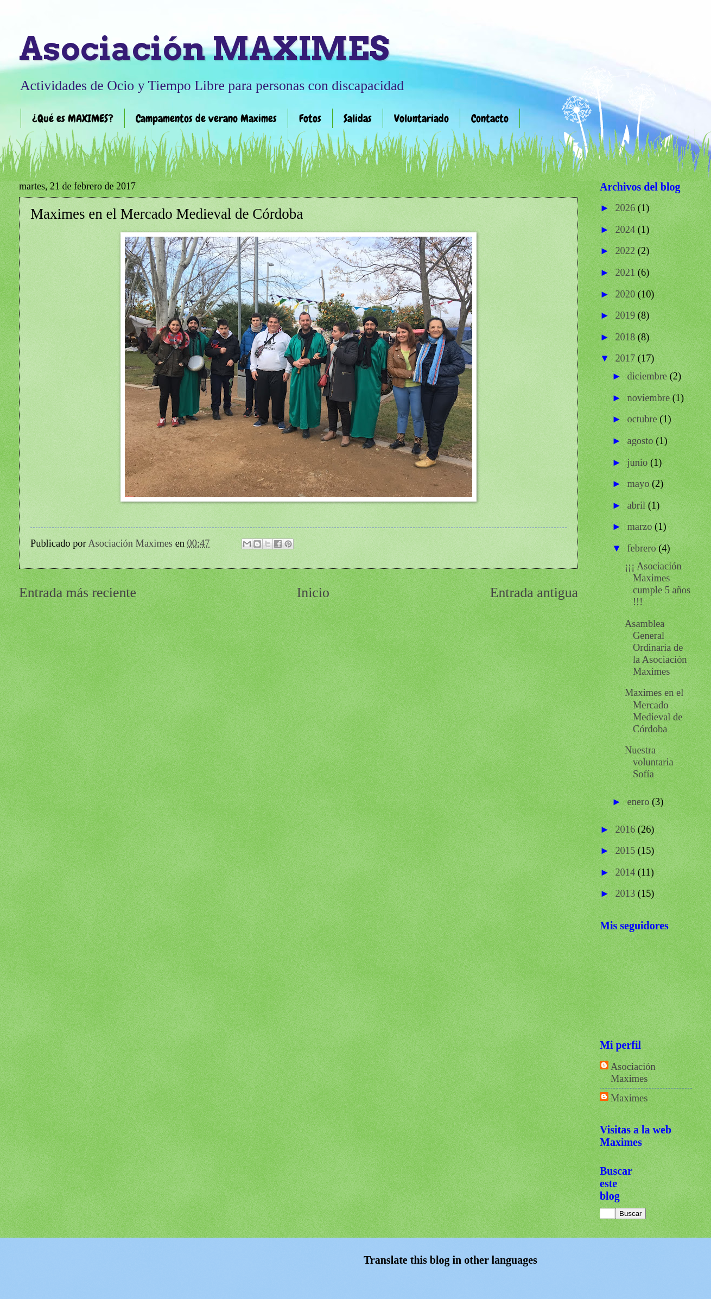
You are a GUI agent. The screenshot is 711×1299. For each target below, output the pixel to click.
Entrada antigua (534, 592)
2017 (626, 358)
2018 (626, 337)
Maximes (629, 1098)
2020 (626, 294)
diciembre (648, 376)
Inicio (313, 592)
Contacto (490, 118)
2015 (626, 850)
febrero (643, 548)
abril (637, 505)
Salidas (358, 118)
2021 (626, 272)
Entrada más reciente (77, 592)
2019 (626, 315)
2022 (626, 250)
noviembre (649, 397)
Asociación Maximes (633, 1072)
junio (638, 462)
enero (639, 801)
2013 (626, 893)
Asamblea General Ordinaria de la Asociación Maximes (656, 647)
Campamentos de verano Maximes (206, 118)
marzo (641, 526)
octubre (643, 419)
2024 (626, 229)
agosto (641, 440)
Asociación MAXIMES (204, 48)
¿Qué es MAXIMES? (72, 118)
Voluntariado (421, 118)
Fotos (310, 118)
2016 (626, 829)
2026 (626, 207)
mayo (639, 483)
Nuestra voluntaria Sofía (649, 762)
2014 (626, 872)
